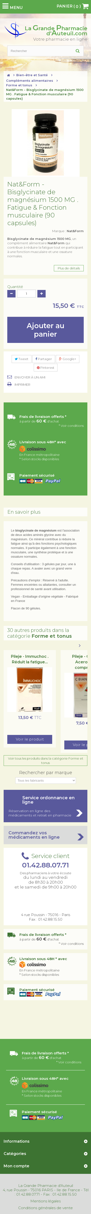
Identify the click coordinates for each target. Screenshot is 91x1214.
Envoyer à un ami (30, 377)
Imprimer (22, 384)
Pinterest (45, 368)
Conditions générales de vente (45, 1208)
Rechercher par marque (45, 772)
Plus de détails (69, 268)
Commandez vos (45, 835)
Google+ (67, 359)
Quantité (15, 287)
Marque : (68, 231)
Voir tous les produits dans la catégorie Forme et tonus (45, 760)
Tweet (21, 359)
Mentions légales (45, 1201)
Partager (43, 359)
